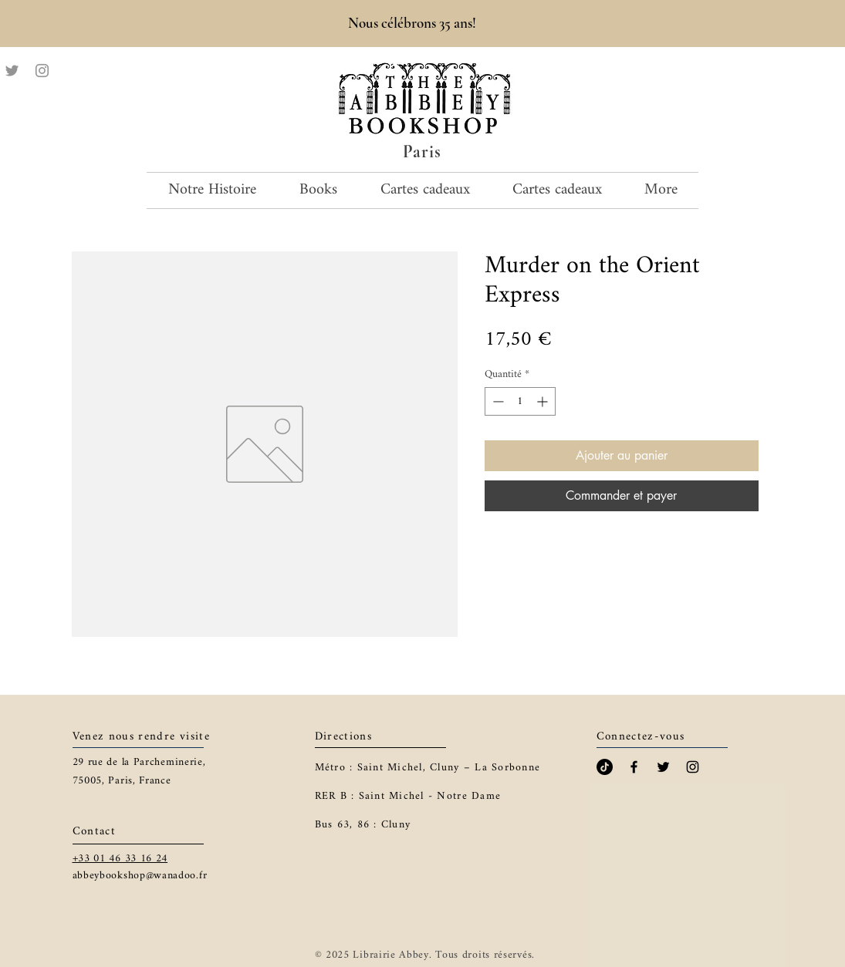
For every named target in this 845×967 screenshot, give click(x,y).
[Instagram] (42, 70)
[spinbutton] (520, 401)
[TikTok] (605, 767)
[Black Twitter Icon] (663, 767)
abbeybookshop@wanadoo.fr (140, 875)
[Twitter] (12, 70)
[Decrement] (496, 401)
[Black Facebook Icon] (634, 767)
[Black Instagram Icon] (692, 767)
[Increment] (543, 401)
